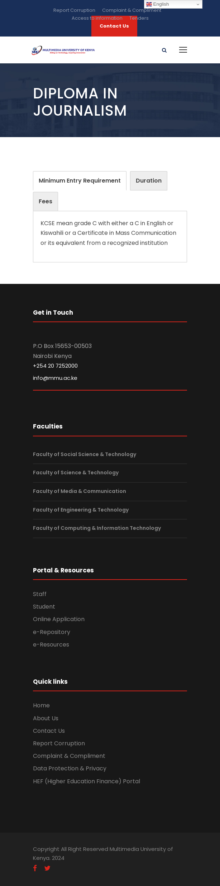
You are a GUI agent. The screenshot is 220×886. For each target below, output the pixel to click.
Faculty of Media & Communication (79, 491)
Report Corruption (74, 10)
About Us (45, 718)
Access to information (97, 18)
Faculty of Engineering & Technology (81, 509)
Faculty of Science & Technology (76, 472)
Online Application (59, 619)
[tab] (79, 180)
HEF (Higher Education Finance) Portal (86, 781)
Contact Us (49, 731)
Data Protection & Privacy (69, 768)
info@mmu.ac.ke (55, 378)
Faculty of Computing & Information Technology (97, 528)
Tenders (139, 18)
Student (44, 606)
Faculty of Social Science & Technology (84, 454)
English (157, 4)
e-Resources (51, 644)
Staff (40, 594)
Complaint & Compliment (131, 10)
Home (41, 705)
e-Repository (51, 632)
